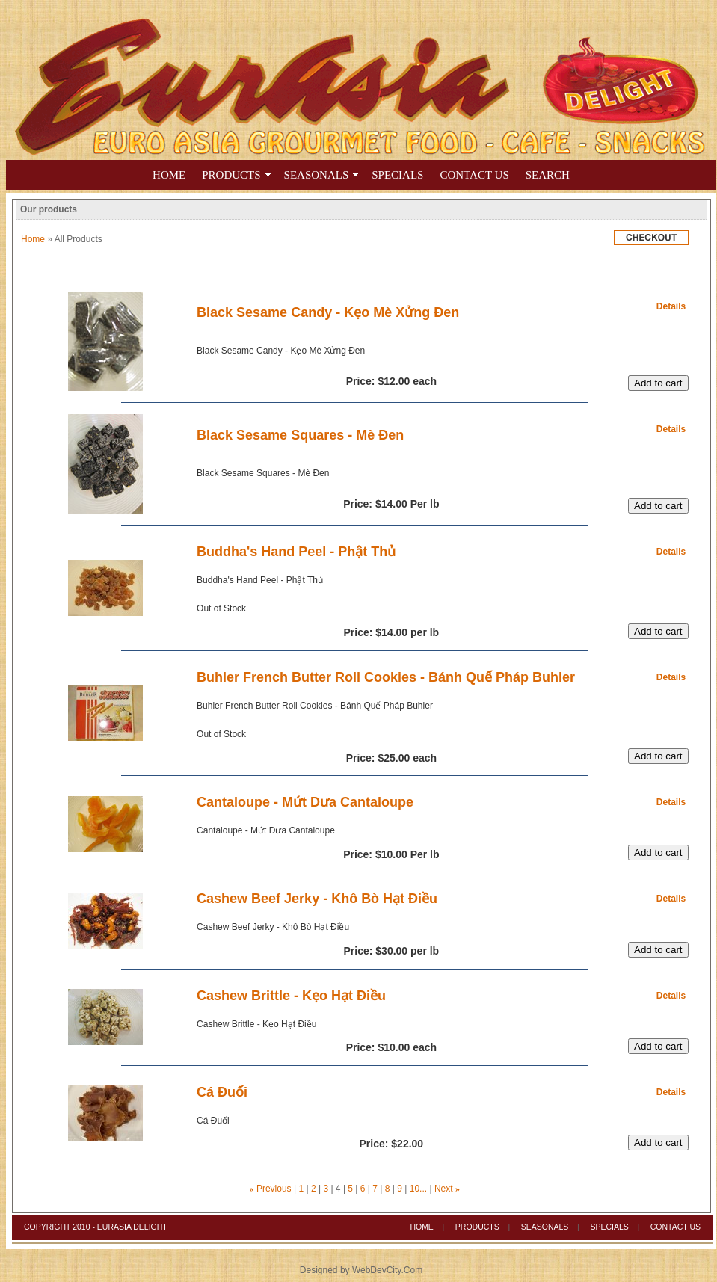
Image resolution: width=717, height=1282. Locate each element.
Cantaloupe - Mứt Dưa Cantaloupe (305, 802)
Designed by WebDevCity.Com (361, 1270)
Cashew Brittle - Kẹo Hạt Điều (291, 995)
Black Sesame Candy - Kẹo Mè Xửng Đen (328, 312)
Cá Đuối (222, 1092)
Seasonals (545, 1226)
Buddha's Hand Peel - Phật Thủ (296, 551)
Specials (609, 1226)
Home (169, 175)
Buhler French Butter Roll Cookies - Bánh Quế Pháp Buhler (386, 677)
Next (443, 1188)
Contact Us (675, 1226)
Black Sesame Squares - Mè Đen (300, 435)
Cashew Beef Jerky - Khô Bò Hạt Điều (317, 898)
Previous (274, 1188)
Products (231, 175)
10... (418, 1188)
